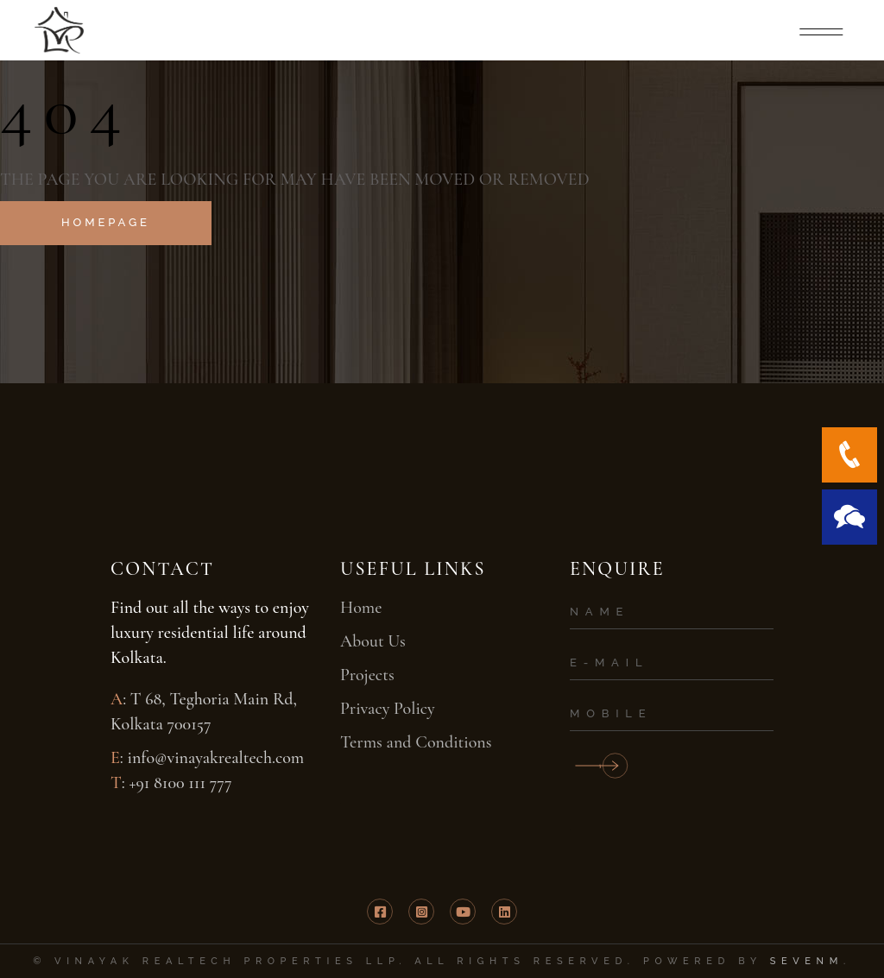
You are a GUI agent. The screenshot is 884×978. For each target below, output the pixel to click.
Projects (367, 675)
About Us (373, 641)
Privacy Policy (387, 708)
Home (361, 607)
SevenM (806, 961)
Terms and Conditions (416, 742)
